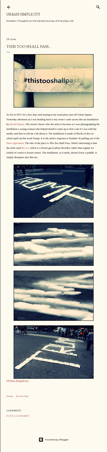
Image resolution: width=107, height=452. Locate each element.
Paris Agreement (15, 143)
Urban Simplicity (23, 14)
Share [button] (9, 396)
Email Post (22, 396)
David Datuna (17, 124)
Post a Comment (17, 415)
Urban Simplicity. (17, 381)
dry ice (25, 147)
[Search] (98, 6)
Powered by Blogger (54, 439)
